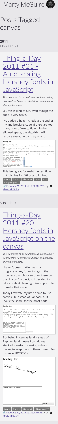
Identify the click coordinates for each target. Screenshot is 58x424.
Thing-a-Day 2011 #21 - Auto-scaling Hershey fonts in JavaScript (28, 73)
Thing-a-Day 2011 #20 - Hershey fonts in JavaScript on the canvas (29, 230)
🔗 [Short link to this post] (4, 186)
